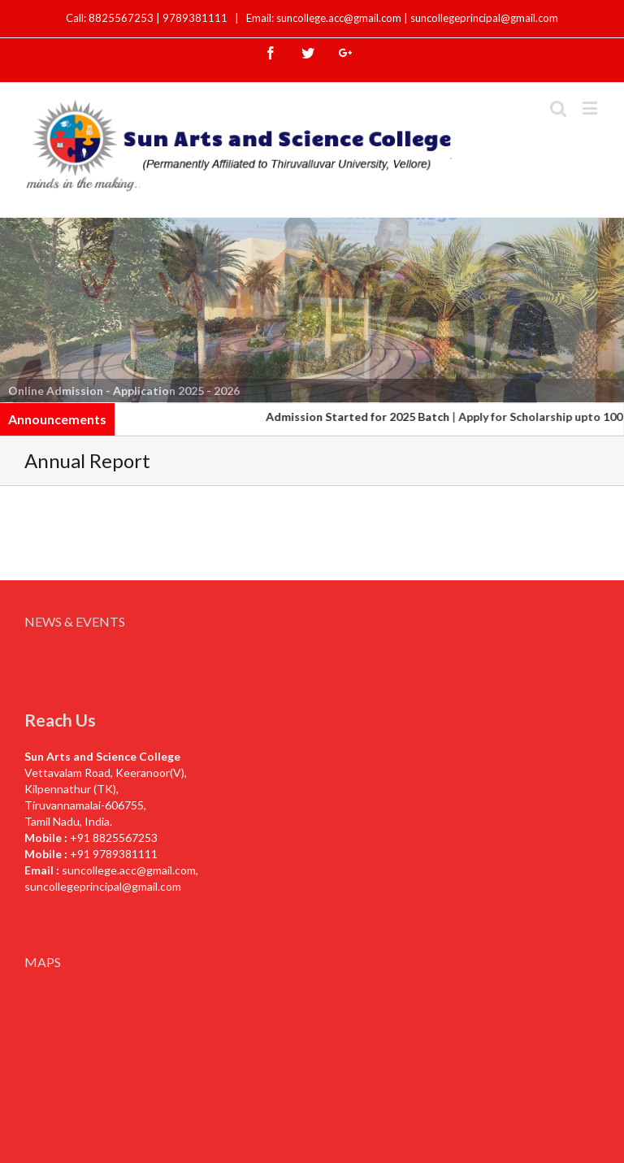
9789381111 (196, 17)
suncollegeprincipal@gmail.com (484, 17)
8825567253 (122, 17)
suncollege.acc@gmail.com (129, 870)
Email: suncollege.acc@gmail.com (323, 17)
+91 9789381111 (114, 854)
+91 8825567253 (114, 837)
